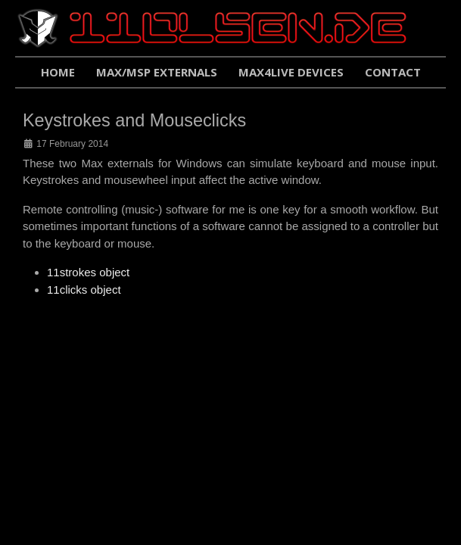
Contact (393, 71)
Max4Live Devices (291, 71)
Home (58, 71)
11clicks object (84, 289)
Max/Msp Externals (156, 71)
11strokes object (88, 272)
